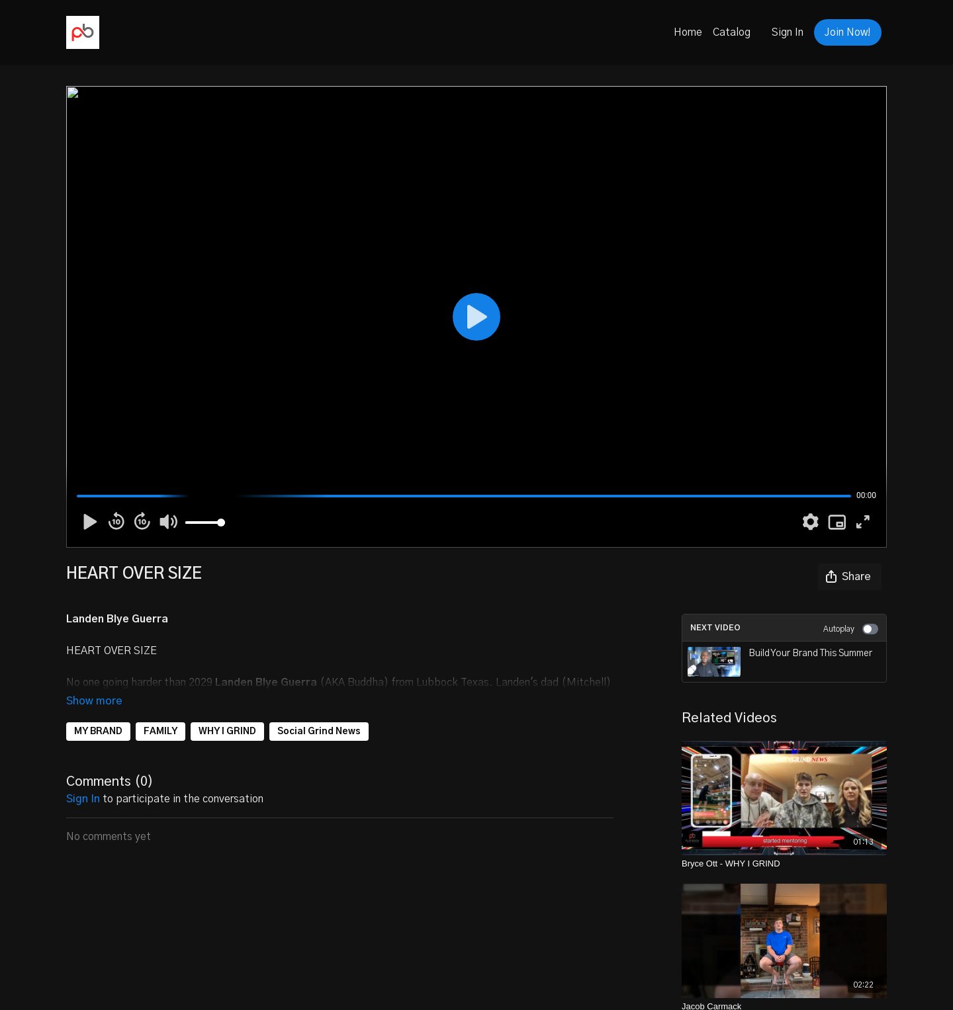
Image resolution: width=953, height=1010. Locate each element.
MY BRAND (98, 731)
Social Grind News (319, 731)
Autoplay (850, 629)
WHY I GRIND (227, 731)
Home (688, 32)
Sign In (787, 32)
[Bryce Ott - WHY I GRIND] (784, 863)
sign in (83, 799)
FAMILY (160, 731)
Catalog (731, 32)
